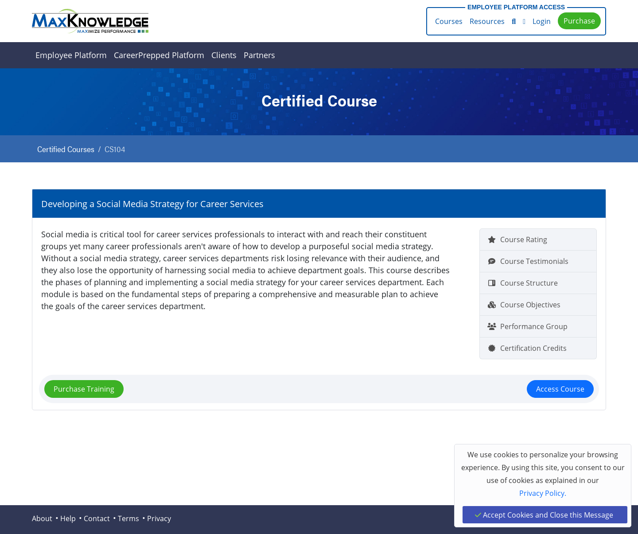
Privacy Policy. (542, 493)
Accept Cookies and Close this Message (544, 514)
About (42, 518)
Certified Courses (65, 148)
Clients (224, 55)
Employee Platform (71, 55)
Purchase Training (84, 388)
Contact (97, 518)
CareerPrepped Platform (159, 55)
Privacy (159, 518)
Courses (449, 21)
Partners (259, 55)
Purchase (579, 20)
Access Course (560, 388)
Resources (487, 21)
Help (68, 518)
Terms (128, 518)
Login (542, 21)
